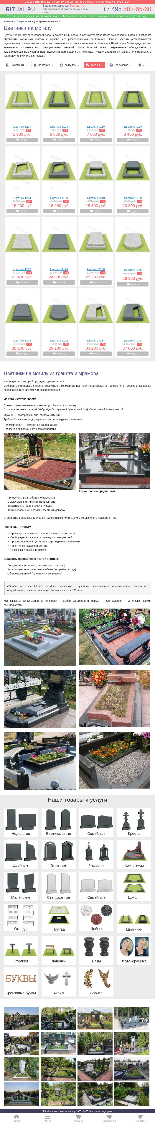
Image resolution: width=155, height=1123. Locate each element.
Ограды (20, 929)
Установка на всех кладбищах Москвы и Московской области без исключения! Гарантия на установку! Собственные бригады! (77, 18)
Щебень (96, 929)
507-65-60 (127, 9)
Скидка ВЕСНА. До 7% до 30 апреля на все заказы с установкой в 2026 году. (77, 1)
